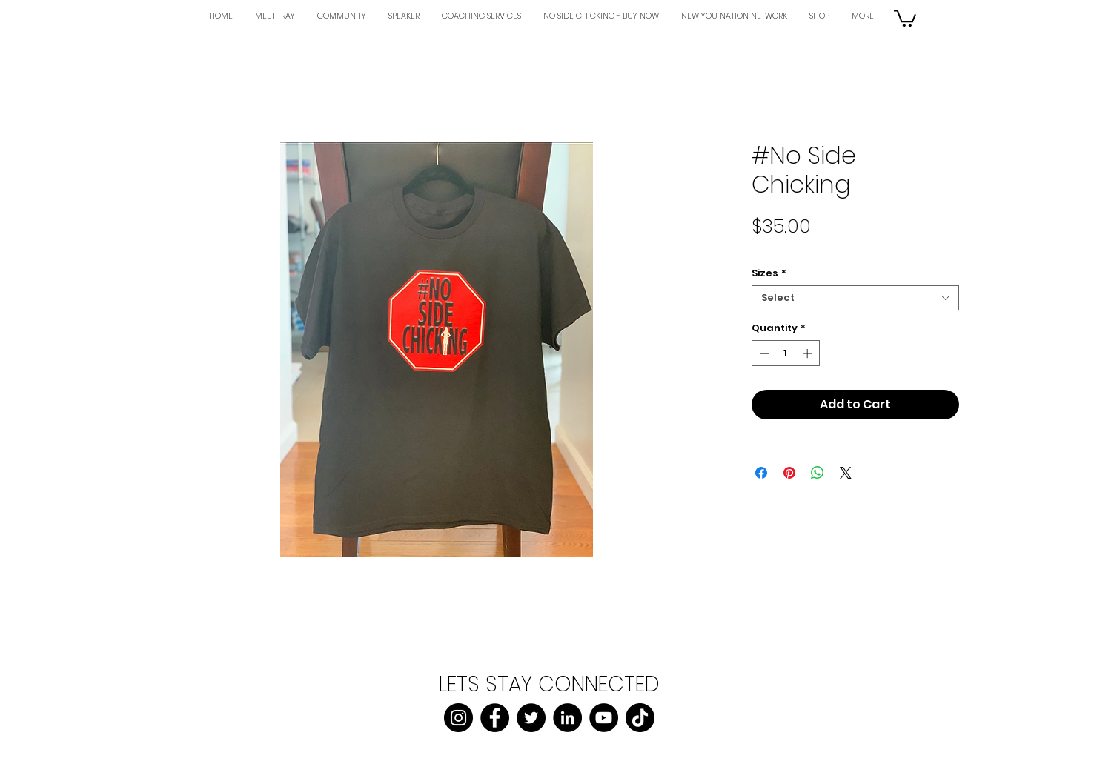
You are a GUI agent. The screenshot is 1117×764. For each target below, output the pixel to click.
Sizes (769, 273)
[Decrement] (763, 353)
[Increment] (809, 353)
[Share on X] (846, 473)
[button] (905, 17)
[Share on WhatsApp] (817, 473)
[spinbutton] (785, 353)
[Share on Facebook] (761, 473)
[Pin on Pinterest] (789, 473)
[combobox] (855, 297)
